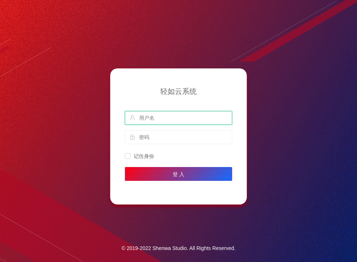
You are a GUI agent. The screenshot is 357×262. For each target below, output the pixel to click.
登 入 (178, 174)
